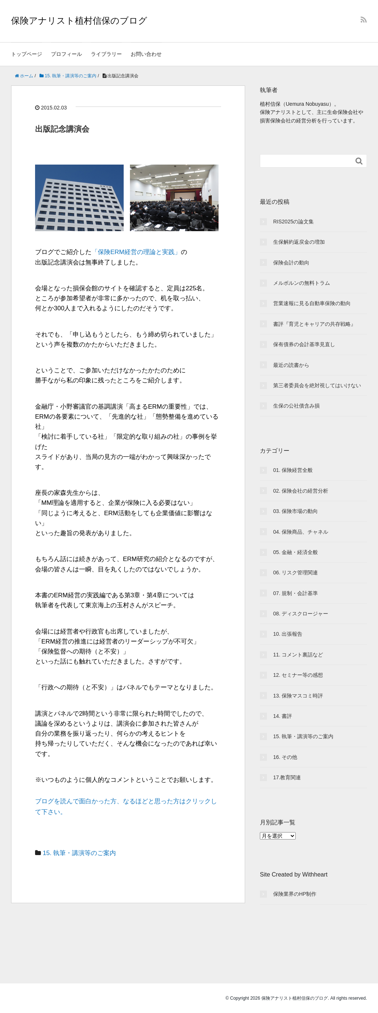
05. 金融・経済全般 (295, 552)
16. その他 (285, 757)
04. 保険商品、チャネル (300, 532)
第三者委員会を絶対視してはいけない (317, 385)
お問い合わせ (146, 54)
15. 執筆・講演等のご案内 (79, 853)
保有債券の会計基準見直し (304, 344)
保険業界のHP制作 (294, 894)
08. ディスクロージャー (300, 614)
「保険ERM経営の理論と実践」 (136, 252)
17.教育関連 (287, 777)
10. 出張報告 (287, 634)
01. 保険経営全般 (293, 470)
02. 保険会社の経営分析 (300, 491)
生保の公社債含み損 (296, 406)
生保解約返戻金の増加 (299, 242)
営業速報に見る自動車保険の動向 (312, 303)
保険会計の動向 (291, 263)
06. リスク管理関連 (295, 572)
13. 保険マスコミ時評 (298, 696)
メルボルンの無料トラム (301, 283)
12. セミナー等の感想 (298, 675)
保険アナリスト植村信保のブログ (79, 21)
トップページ (26, 54)
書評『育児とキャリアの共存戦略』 (314, 324)
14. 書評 (282, 716)
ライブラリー (106, 54)
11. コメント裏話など (298, 655)
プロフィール (66, 54)
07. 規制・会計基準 (295, 593)
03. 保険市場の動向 (295, 511)
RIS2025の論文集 (293, 221)
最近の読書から (291, 365)
